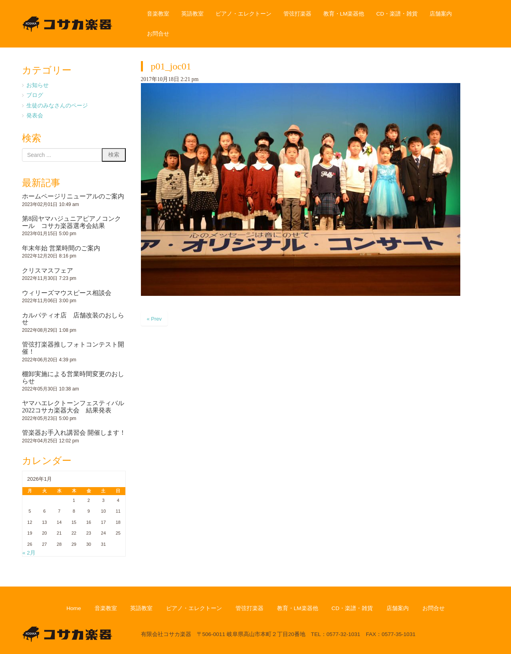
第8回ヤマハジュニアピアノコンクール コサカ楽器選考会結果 (71, 222)
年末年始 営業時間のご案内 (61, 248)
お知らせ (37, 85)
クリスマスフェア (47, 270)
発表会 (34, 116)
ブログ (34, 95)
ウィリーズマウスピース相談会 (66, 292)
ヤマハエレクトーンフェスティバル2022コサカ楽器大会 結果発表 (73, 407)
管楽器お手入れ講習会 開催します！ (74, 432)
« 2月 (29, 553)
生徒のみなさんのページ (57, 106)
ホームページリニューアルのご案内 (73, 196)
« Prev (154, 319)
